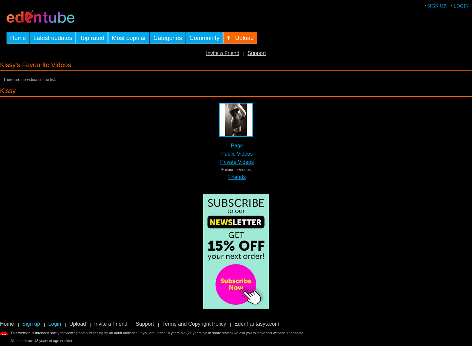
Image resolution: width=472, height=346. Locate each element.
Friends (237, 177)
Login (461, 6)
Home (7, 324)
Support (256, 53)
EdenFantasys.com (256, 324)
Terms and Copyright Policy (194, 324)
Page (237, 145)
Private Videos (237, 162)
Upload (77, 324)
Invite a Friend (222, 53)
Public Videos (237, 154)
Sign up (436, 6)
